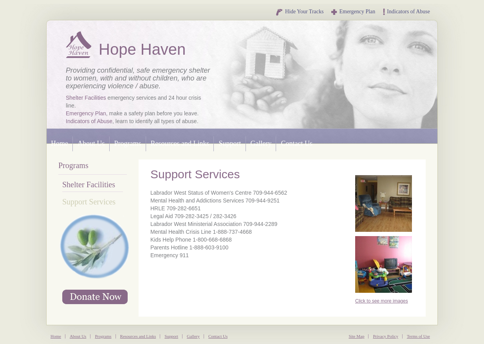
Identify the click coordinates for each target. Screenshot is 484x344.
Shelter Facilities (86, 98)
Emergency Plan (353, 11)
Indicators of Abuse (406, 11)
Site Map (356, 336)
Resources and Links (180, 143)
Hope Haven (79, 44)
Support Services (89, 201)
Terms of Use (418, 336)
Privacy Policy (385, 336)
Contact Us (296, 143)
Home (59, 143)
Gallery (261, 143)
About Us (91, 143)
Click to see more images (381, 301)
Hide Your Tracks (299, 11)
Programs (127, 143)
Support (230, 143)
